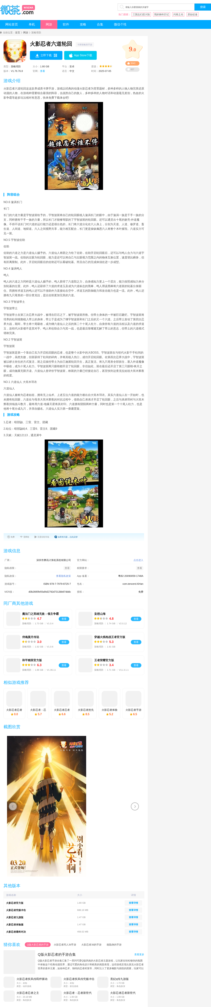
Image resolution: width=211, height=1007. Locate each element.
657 (132, 69)
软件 (66, 24)
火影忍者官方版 (14, 903)
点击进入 (138, 560)
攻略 (83, 24)
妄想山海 (100, 613)
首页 (17, 32)
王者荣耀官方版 (104, 660)
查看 (42, 71)
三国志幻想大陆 (141, 14)
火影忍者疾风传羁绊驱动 (32, 978)
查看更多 (139, 954)
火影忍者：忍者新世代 (77, 992)
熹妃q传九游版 (119, 978)
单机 (32, 24)
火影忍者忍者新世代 (123, 992)
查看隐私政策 (63, 576)
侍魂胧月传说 (30, 637)
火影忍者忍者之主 (28, 992)
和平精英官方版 (32, 660)
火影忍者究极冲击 (16, 910)
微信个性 (120, 24)
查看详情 (133, 903)
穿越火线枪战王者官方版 (109, 637)
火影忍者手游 (133, 709)
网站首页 (11, 24)
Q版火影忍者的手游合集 (57, 954)
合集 (100, 24)
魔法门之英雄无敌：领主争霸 (40, 613)
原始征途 (192, 14)
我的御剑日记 (161, 14)
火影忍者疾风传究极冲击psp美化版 (78, 979)
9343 (133, 63)
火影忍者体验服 (14, 924)
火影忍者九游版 (14, 917)
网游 (49, 24)
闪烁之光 (178, 14)
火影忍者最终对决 (16, 931)
